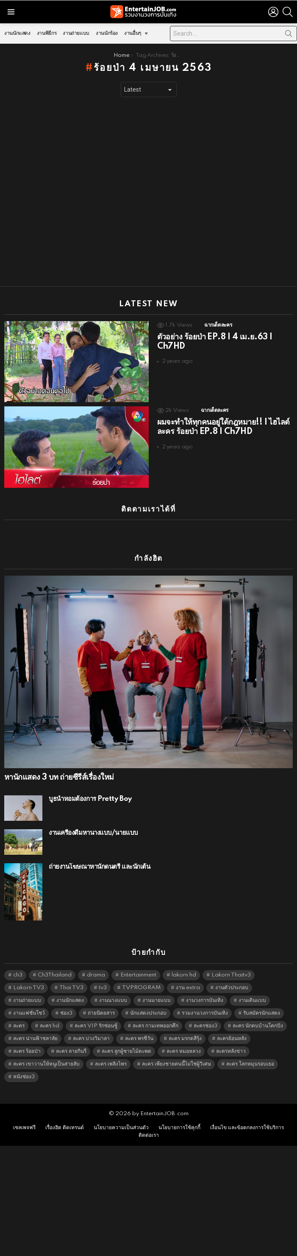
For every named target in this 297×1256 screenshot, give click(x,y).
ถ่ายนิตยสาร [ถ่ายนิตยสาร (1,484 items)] (101, 1013)
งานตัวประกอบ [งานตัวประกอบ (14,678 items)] (231, 987)
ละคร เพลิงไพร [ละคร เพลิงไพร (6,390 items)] (111, 1064)
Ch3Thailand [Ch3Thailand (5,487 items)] (55, 975)
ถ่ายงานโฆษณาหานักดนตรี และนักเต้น (99, 866)
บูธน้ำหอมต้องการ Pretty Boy (90, 799)
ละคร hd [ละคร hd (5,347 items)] (49, 1026)
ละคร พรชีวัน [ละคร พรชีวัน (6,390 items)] (139, 1038)
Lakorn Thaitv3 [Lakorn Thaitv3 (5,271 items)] (231, 975)
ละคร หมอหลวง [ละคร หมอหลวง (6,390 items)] (184, 1051)
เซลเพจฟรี (24, 1127)
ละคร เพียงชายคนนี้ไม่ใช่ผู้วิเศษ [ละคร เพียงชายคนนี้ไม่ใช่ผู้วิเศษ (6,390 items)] (176, 1064)
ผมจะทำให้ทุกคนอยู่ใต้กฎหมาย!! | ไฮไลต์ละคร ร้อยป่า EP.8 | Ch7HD (223, 427)
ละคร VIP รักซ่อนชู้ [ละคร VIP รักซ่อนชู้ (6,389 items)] (96, 1026)
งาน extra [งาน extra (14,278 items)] (188, 987)
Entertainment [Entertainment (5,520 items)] (138, 975)
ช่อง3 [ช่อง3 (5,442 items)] (66, 1013)
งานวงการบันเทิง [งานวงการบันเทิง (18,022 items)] (204, 1000)
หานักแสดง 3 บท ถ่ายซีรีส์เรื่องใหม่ (59, 777)
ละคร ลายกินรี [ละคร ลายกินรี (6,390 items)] (71, 1051)
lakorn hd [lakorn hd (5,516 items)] (184, 975)
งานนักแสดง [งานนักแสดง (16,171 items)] (70, 1000)
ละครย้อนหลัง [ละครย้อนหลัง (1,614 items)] (232, 1038)
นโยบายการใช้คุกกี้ (179, 1127)
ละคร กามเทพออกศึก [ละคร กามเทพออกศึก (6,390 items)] (155, 1026)
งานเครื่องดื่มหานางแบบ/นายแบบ (93, 832)
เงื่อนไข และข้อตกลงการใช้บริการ (247, 1127)
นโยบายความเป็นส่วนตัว (121, 1127)
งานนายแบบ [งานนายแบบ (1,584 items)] (156, 1000)
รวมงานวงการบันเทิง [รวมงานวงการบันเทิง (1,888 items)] (205, 1013)
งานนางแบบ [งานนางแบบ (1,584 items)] (113, 1000)
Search (288, 35)
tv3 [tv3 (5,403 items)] (103, 987)
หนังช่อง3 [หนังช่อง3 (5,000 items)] (24, 1077)
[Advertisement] (86, 192)
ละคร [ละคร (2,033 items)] (19, 1026)
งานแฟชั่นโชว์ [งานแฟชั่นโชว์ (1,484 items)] (29, 1013)
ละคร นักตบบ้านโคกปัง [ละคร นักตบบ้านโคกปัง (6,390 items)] (258, 1026)
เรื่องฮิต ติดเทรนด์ (64, 1127)
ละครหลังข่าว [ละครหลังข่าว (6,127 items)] (231, 1051)
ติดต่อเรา (149, 1135)
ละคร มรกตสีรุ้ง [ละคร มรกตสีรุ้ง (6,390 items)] (185, 1038)
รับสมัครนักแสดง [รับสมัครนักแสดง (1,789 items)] (261, 1013)
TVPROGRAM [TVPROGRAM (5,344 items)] (141, 987)
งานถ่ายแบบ (76, 33)
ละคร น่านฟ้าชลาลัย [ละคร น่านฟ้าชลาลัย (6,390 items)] (35, 1038)
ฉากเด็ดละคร (218, 325)
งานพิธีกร (46, 33)
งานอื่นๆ (132, 35)
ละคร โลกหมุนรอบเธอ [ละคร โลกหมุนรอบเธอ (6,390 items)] (250, 1064)
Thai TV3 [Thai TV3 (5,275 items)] (71, 987)
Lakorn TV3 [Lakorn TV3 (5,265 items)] (28, 987)
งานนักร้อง (107, 33)
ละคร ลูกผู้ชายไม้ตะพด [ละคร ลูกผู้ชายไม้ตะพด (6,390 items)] (126, 1051)
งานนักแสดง (17, 33)
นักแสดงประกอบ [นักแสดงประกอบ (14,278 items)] (148, 1013)
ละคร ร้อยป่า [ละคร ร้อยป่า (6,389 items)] (27, 1051)
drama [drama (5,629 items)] (96, 975)
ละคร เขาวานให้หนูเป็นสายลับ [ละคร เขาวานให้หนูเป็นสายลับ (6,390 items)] (46, 1064)
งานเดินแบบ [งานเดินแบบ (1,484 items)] (252, 1000)
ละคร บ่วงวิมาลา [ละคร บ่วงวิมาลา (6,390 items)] (91, 1038)
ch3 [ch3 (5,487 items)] (17, 975)
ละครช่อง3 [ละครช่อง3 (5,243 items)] (205, 1026)
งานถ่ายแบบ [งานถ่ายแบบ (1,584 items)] (27, 1000)
